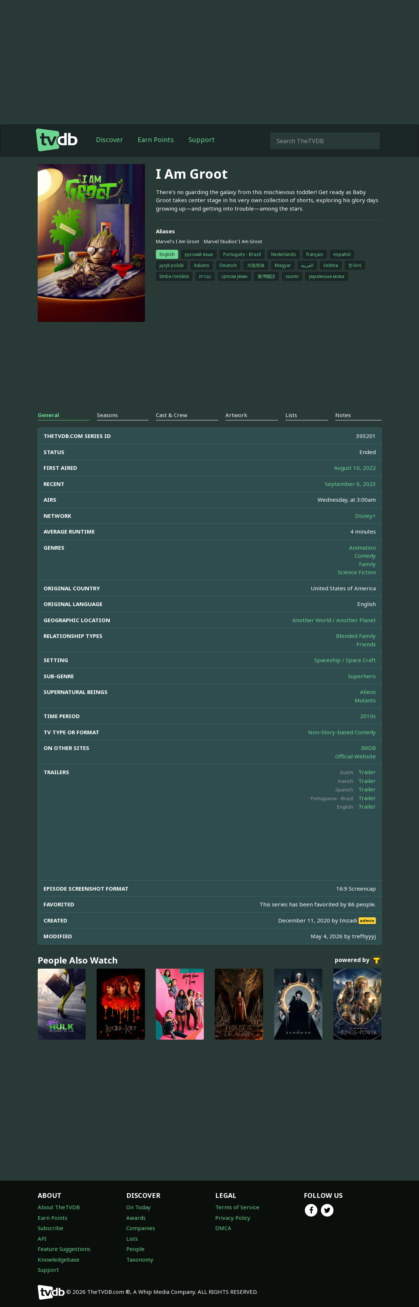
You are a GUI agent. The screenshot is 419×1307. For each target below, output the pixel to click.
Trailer (367, 772)
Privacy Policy (232, 1217)
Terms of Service (237, 1207)
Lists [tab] (291, 415)
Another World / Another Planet (334, 620)
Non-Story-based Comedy (342, 732)
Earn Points (156, 139)
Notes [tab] (343, 415)
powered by (358, 960)
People (135, 1248)
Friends (366, 644)
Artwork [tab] (236, 415)
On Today (138, 1207)
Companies (140, 1228)
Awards (136, 1217)
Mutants (365, 700)
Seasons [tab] (107, 415)
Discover (109, 139)
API (42, 1238)
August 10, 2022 (355, 467)
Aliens (368, 691)
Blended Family (356, 635)
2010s (368, 716)
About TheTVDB (59, 1207)
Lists (132, 1238)
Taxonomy (139, 1259)
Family (367, 564)
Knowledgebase (58, 1259)
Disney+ (365, 515)
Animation (362, 547)
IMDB (368, 747)
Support (201, 139)
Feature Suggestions (64, 1248)
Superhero (362, 676)
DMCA (223, 1228)
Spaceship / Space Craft (345, 660)
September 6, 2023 (350, 483)
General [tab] (48, 415)
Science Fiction (357, 572)
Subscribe (50, 1228)
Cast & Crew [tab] (171, 415)
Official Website (355, 756)
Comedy (365, 555)
